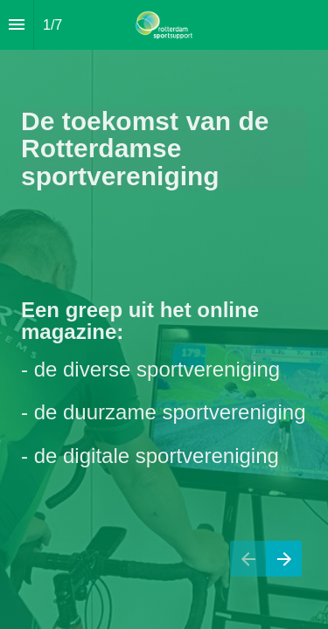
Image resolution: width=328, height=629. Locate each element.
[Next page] (284, 559)
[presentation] (164, 314)
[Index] (16, 25)
